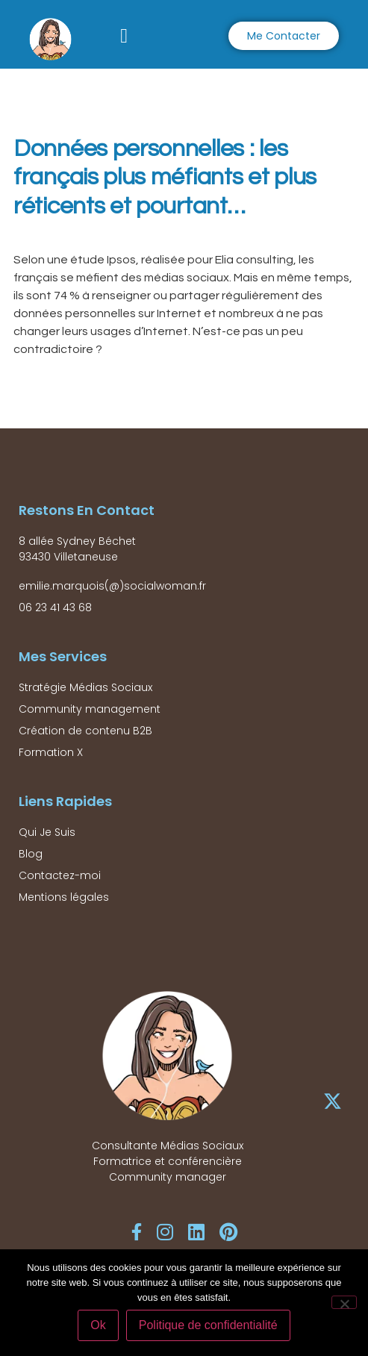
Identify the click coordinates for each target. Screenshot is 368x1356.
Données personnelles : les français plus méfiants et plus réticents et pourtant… (164, 178)
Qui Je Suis (47, 832)
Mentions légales (64, 897)
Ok (97, 1325)
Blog (31, 853)
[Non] (344, 1302)
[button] (124, 36)
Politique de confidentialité (208, 1325)
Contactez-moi (60, 875)
